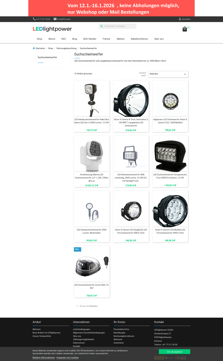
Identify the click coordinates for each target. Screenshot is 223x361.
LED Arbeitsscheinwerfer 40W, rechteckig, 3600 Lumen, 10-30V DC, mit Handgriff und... (131, 177)
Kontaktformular (62, 19)
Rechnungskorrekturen (124, 336)
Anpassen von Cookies (67, 357)
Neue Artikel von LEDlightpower (47, 333)
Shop (39, 39)
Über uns (159, 39)
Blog (74, 39)
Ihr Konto (119, 322)
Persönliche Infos (121, 329)
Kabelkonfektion (139, 39)
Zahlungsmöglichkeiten (83, 339)
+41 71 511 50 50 (41, 19)
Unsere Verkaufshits (42, 336)
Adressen (118, 339)
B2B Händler (90, 39)
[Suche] (117, 26)
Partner (107, 39)
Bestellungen (119, 333)
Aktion (51, 39)
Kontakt (76, 346)
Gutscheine (119, 343)
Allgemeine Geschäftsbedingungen (89, 333)
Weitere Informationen (44, 357)
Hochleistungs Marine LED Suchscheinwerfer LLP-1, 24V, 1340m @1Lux (91, 177)
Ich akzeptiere (174, 351)
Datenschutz (79, 343)
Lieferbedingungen (81, 329)
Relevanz (168, 74)
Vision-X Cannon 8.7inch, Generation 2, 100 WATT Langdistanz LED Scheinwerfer (131, 122)
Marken (121, 39)
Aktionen (37, 329)
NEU (63, 39)
